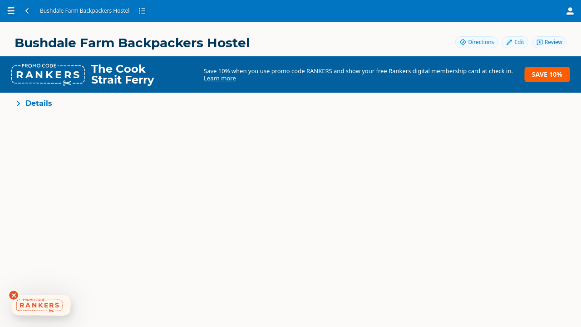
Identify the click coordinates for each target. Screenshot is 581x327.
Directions (476, 42)
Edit (515, 42)
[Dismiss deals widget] (13, 295)
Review (549, 42)
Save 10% (547, 74)
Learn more (220, 78)
